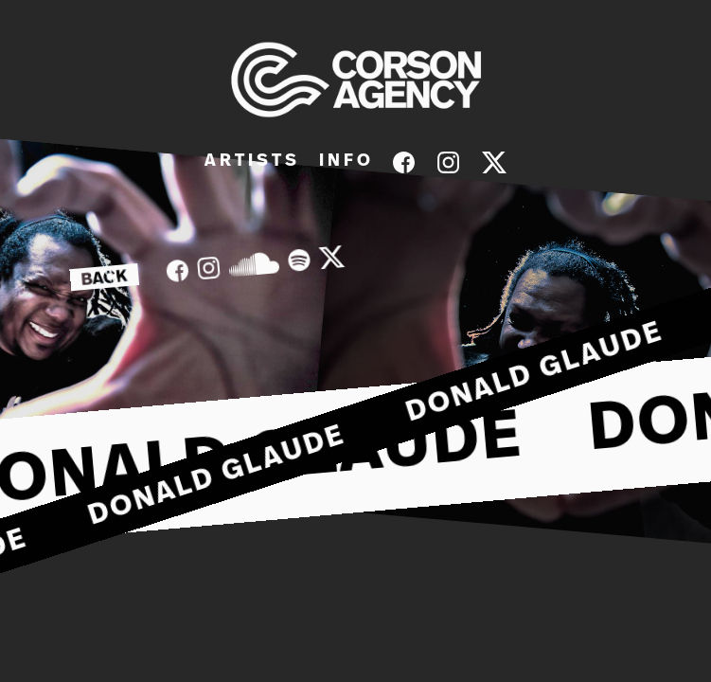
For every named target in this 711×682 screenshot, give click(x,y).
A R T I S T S (250, 161)
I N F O (344, 161)
